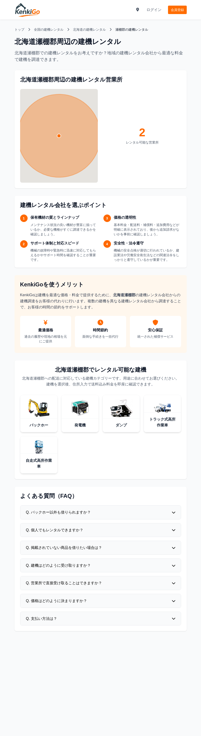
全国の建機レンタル (48, 29)
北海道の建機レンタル (89, 29)
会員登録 (177, 10)
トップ (19, 29)
